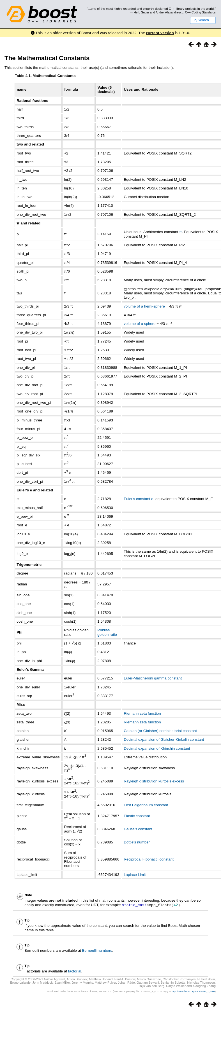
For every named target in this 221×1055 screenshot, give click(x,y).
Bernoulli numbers (97, 950)
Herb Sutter (141, 12)
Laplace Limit (135, 875)
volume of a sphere (139, 324)
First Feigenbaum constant (146, 805)
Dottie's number (137, 842)
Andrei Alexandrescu (169, 12)
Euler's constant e (138, 499)
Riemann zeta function (142, 713)
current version (160, 32)
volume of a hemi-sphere (144, 306)
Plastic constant (137, 816)
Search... (203, 20)
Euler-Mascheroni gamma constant (153, 678)
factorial (74, 971)
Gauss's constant (138, 829)
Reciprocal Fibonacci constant (149, 859)
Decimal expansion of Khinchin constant (157, 748)
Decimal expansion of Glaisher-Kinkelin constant (164, 739)
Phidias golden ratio (107, 632)
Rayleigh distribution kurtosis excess (154, 781)
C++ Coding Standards (200, 12)
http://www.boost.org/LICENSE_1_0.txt (193, 991)
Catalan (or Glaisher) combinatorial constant (160, 731)
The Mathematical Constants (47, 58)
